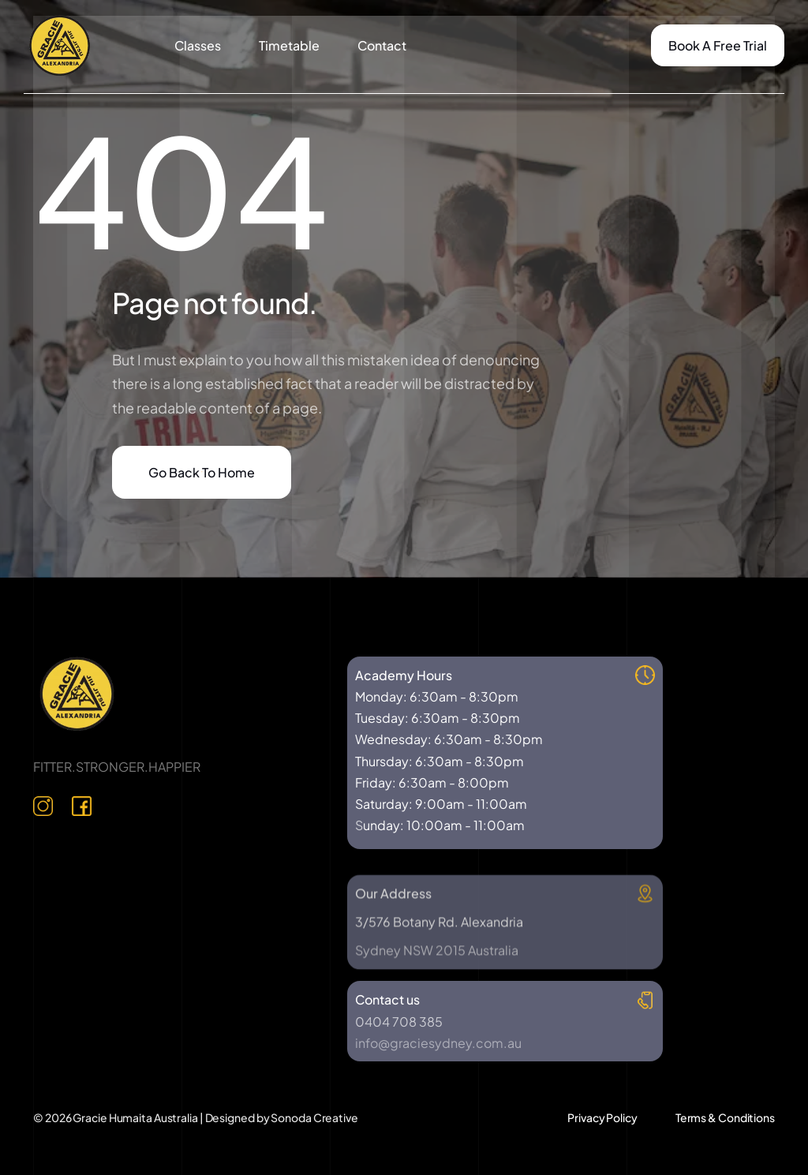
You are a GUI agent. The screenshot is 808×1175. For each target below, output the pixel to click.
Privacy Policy (602, 1117)
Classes (197, 45)
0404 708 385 (399, 1021)
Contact (381, 45)
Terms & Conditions (725, 1117)
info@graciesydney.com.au (438, 1043)
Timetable (289, 45)
